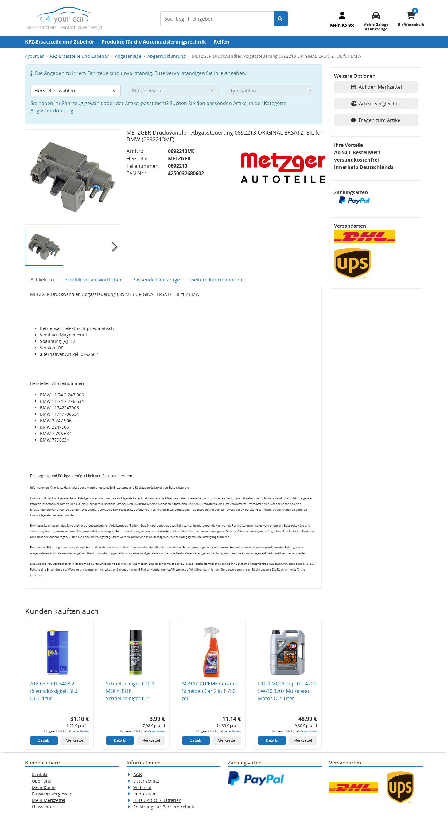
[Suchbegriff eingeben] (217, 18)
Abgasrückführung (166, 56)
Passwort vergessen (52, 794)
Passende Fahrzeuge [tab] (156, 279)
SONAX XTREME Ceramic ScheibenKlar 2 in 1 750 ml (210, 691)
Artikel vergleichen (376, 103)
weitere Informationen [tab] (216, 279)
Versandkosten (80, 731)
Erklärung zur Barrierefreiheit (163, 807)
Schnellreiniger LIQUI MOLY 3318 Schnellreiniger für (130, 691)
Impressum (145, 794)
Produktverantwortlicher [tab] (93, 279)
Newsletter (43, 807)
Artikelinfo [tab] (42, 279)
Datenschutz (146, 781)
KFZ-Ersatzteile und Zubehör (59, 41)
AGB (137, 774)
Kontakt (40, 774)
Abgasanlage (128, 56)
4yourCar (34, 56)
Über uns (41, 781)
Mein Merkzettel (48, 800)
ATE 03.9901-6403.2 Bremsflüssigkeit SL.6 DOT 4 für (54, 691)
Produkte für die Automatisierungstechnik (154, 41)
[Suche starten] (281, 18)
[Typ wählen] (271, 90)
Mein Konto (44, 787)
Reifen (221, 41)
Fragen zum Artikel (376, 120)
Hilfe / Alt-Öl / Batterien (157, 800)
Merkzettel (75, 740)
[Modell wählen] (173, 90)
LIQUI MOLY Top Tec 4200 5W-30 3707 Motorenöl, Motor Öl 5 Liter (287, 691)
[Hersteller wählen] (75, 90)
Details (44, 740)
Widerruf (142, 787)
